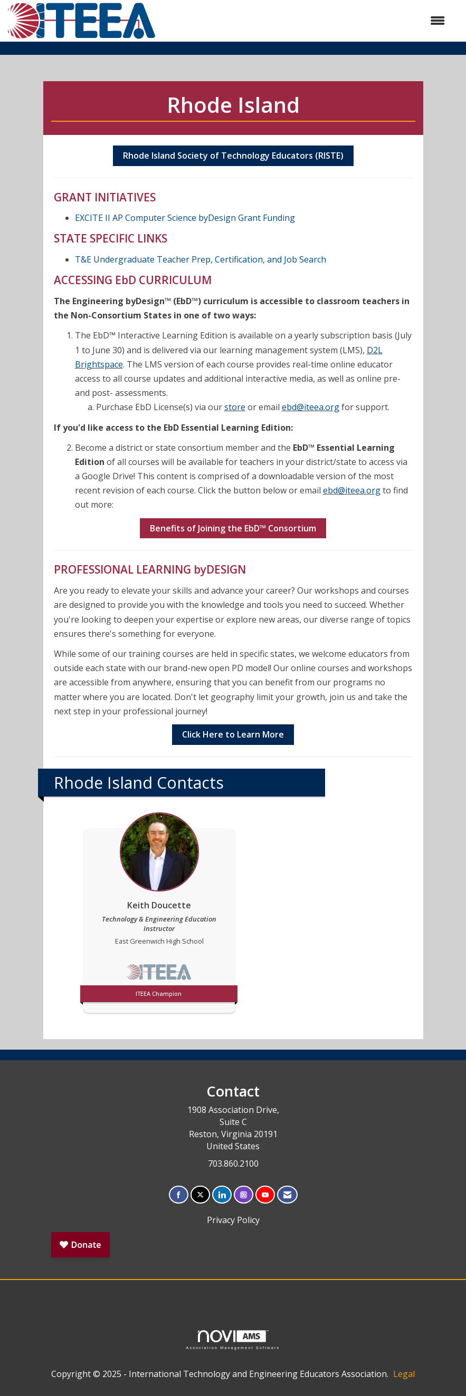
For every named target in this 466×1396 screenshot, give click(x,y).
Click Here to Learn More (233, 734)
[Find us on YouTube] (265, 1195)
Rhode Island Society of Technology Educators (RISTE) (233, 155)
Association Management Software (233, 1340)
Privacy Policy (233, 1220)
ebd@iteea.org (310, 407)
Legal (404, 1374)
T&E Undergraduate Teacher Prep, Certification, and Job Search (200, 259)
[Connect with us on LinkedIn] (222, 1195)
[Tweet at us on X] (200, 1195)
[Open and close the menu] (305, 20)
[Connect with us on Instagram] (243, 1195)
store (234, 407)
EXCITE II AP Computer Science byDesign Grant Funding (185, 218)
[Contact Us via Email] (287, 1195)
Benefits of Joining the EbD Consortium (233, 528)
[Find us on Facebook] (178, 1195)
